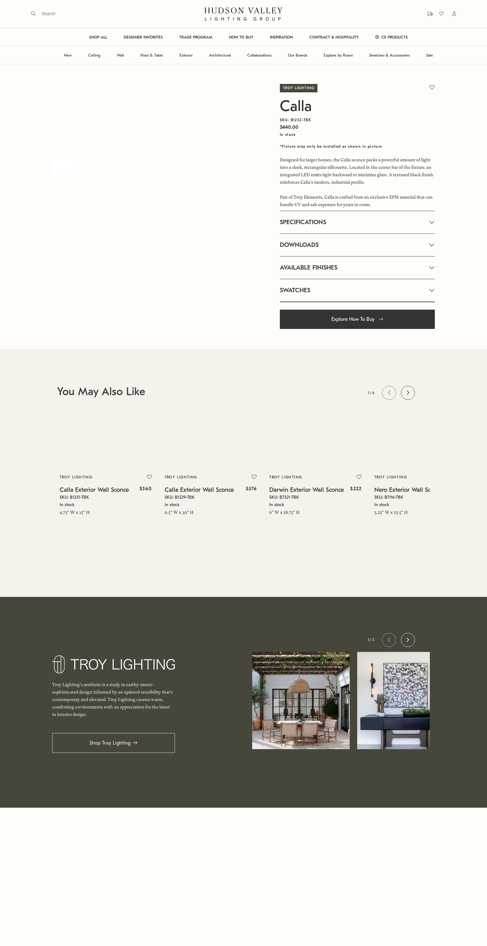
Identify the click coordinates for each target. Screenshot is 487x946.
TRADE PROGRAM (195, 37)
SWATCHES (295, 290)
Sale (429, 55)
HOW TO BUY (241, 37)
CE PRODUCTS (391, 37)
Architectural (220, 55)
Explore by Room (338, 55)
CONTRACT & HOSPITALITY (334, 37)
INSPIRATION (281, 37)
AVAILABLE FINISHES (308, 267)
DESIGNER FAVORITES (143, 37)
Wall (120, 55)
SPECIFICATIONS (303, 222)
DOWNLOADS (299, 244)
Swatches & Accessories (389, 55)
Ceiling (94, 55)
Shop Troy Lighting (109, 743)
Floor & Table (151, 55)
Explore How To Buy (357, 319)
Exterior (186, 55)
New (68, 55)
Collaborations (259, 55)
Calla (296, 106)
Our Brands (297, 55)
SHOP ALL (98, 37)
